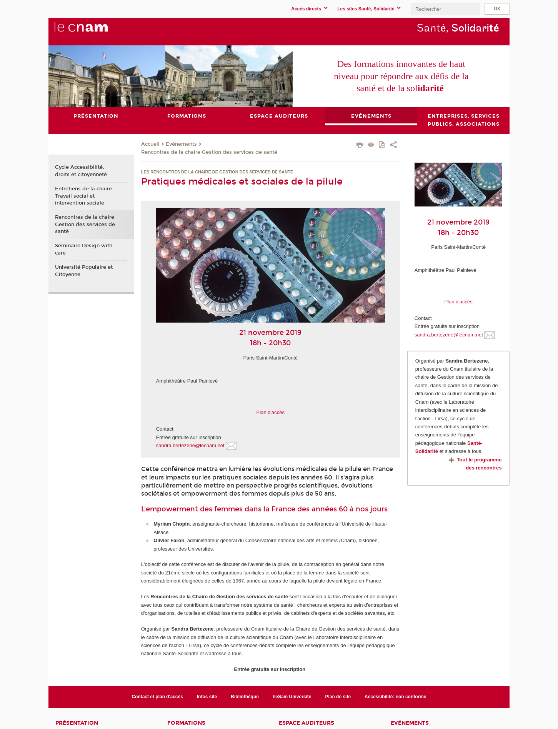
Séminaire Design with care (83, 249)
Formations (186, 723)
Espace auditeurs (306, 723)
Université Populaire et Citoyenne (84, 270)
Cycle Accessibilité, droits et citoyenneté (81, 171)
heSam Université (292, 696)
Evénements (181, 144)
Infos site (207, 696)
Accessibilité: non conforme (395, 696)
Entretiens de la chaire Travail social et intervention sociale (83, 196)
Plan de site (338, 696)
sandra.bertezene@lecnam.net (190, 445)
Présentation (76, 723)
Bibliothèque (245, 696)
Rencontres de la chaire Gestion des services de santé (209, 152)
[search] (445, 9)
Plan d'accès (271, 412)
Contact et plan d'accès (157, 696)
